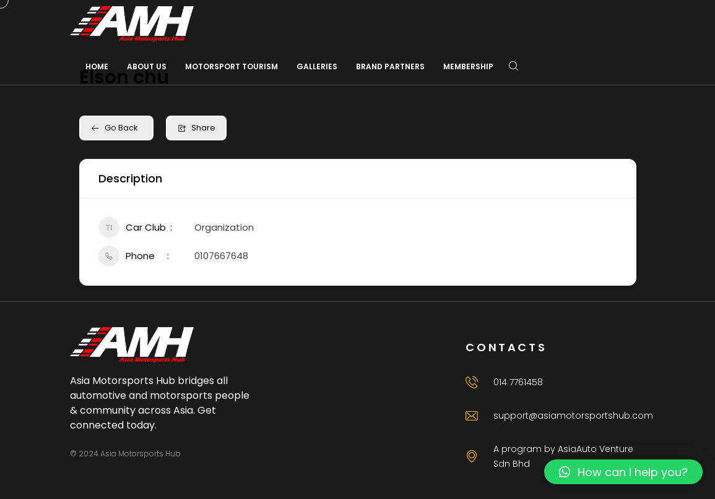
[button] (623, 471)
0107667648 (221, 255)
